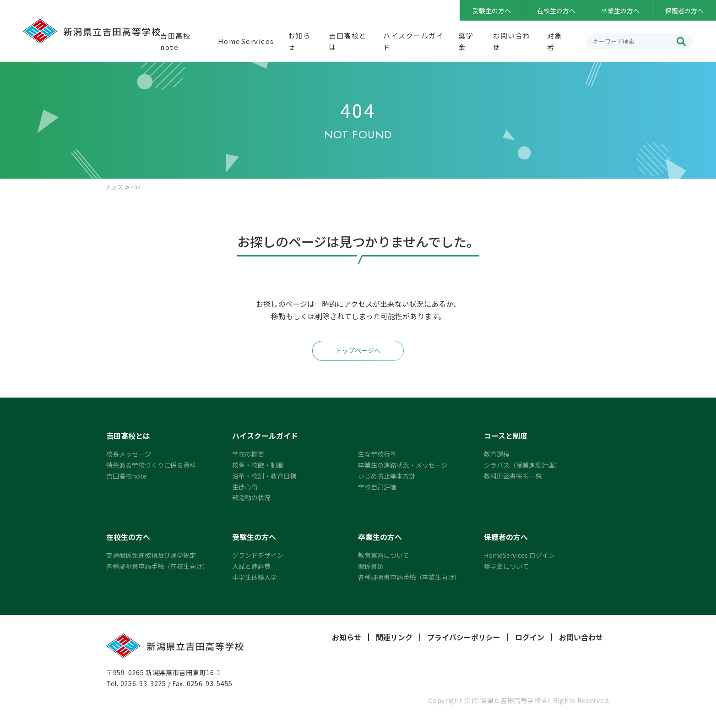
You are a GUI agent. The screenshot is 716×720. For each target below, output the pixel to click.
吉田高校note (126, 475)
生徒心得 (245, 486)
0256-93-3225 (143, 683)
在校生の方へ (556, 10)
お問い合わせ (581, 637)
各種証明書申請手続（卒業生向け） (409, 577)
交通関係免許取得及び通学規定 (151, 555)
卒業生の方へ (620, 10)
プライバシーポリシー (463, 637)
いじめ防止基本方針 (387, 475)
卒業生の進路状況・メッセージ (403, 464)
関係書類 (371, 566)
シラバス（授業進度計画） (522, 464)
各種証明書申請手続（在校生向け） (157, 566)
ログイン (529, 637)
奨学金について (506, 566)
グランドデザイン (257, 555)
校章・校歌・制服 (257, 464)
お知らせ (346, 637)
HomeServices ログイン (519, 555)
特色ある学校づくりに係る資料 (151, 464)
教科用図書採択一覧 (513, 475)
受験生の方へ (491, 10)
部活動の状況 (251, 497)
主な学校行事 (377, 453)
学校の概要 (248, 453)
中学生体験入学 (254, 577)
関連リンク (394, 637)
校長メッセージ (128, 453)
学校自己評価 (377, 486)
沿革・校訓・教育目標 (264, 475)
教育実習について (383, 555)
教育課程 (497, 453)
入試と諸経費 (251, 566)
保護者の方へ (684, 10)
